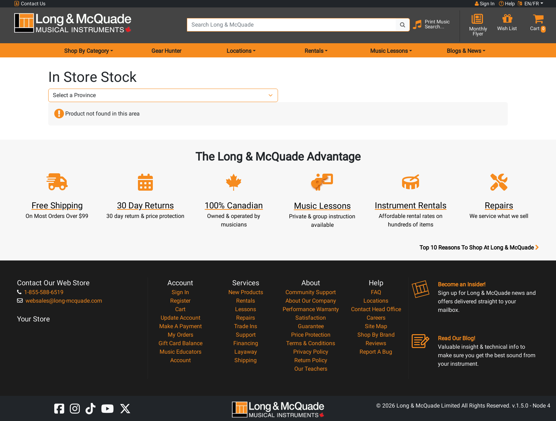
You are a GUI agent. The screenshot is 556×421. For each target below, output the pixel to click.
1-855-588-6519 (40, 292)
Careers (376, 317)
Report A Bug (376, 351)
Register (180, 300)
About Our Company (310, 300)
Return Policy (310, 360)
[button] (536, 25)
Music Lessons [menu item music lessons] (389, 50)
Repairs (245, 317)
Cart (180, 309)
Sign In (180, 292)
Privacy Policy (310, 351)
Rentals (245, 300)
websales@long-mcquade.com (59, 300)
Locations (375, 300)
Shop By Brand (376, 334)
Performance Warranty (311, 309)
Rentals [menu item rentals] (314, 50)
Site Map (376, 326)
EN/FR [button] (528, 3)
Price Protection (310, 334)
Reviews (376, 343)
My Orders (180, 334)
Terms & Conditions (310, 343)
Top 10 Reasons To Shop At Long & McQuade (479, 247)
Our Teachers (310, 368)
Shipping (245, 360)
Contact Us (29, 4)
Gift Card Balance (180, 343)
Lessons (245, 309)
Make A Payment (180, 326)
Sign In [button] (485, 3)
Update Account (180, 317)
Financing (245, 343)
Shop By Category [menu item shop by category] (86, 50)
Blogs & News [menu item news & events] (464, 50)
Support (246, 334)
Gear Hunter (166, 50)
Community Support (310, 292)
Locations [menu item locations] (239, 50)
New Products (245, 292)
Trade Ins (245, 326)
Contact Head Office (376, 309)
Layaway (245, 351)
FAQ (376, 292)
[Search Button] (403, 25)
